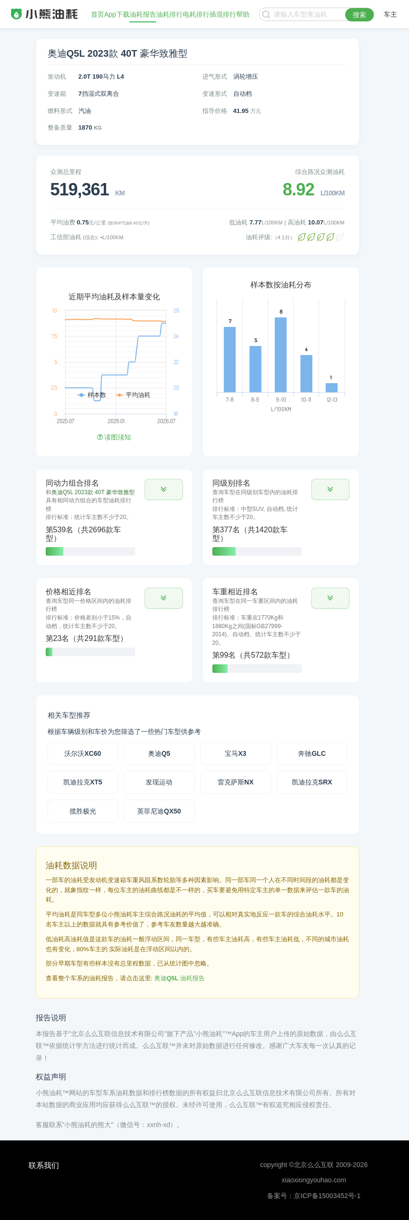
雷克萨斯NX (235, 782)
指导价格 (214, 110)
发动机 (57, 76)
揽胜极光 (83, 811)
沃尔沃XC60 (82, 753)
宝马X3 (235, 753)
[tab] (114, 517)
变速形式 (214, 93)
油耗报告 (143, 14)
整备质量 (60, 127)
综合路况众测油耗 (320, 171)
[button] (164, 489)
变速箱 (57, 93)
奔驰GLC (312, 753)
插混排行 (222, 14)
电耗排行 (196, 14)
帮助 (242, 14)
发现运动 (159, 782)
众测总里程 (65, 171)
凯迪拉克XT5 (82, 782)
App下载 (117, 14)
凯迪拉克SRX (312, 782)
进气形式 (214, 76)
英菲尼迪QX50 (159, 811)
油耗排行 (169, 14)
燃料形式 (60, 110)
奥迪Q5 (159, 753)
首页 (97, 14)
